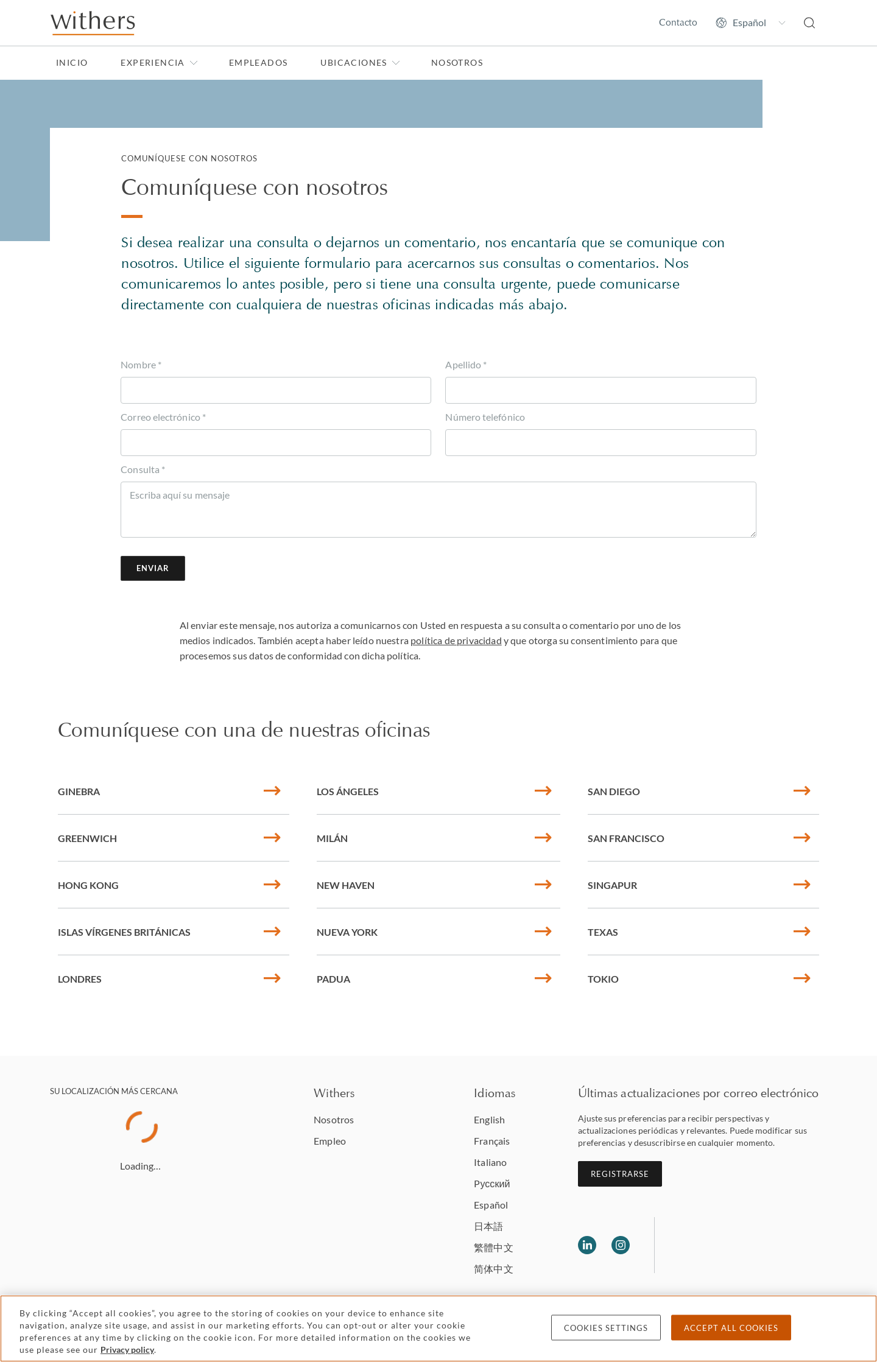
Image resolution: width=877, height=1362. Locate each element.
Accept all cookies (731, 1328)
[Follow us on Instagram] (620, 1245)
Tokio (699, 978)
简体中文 (493, 1268)
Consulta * (143, 469)
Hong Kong (169, 885)
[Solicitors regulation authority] (726, 1245)
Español (491, 1204)
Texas (699, 931)
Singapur (699, 885)
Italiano (490, 1162)
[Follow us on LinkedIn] (587, 1245)
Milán (434, 838)
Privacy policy (127, 1349)
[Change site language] (751, 22)
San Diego (699, 791)
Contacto (678, 22)
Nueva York (434, 931)
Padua (434, 978)
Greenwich (169, 838)
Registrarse (620, 1174)
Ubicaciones (360, 62)
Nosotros (457, 62)
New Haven (434, 885)
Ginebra (169, 791)
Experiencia (159, 62)
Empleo (329, 1140)
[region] (438, 1328)
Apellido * (466, 364)
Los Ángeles (434, 791)
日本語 (488, 1226)
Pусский (492, 1183)
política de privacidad (456, 640)
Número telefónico (484, 417)
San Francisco (699, 838)
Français (492, 1140)
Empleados (258, 62)
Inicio (72, 62)
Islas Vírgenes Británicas (169, 931)
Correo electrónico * (163, 417)
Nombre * (141, 364)
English (489, 1119)
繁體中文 (493, 1247)
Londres (169, 978)
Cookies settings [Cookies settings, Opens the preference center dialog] (606, 1328)
